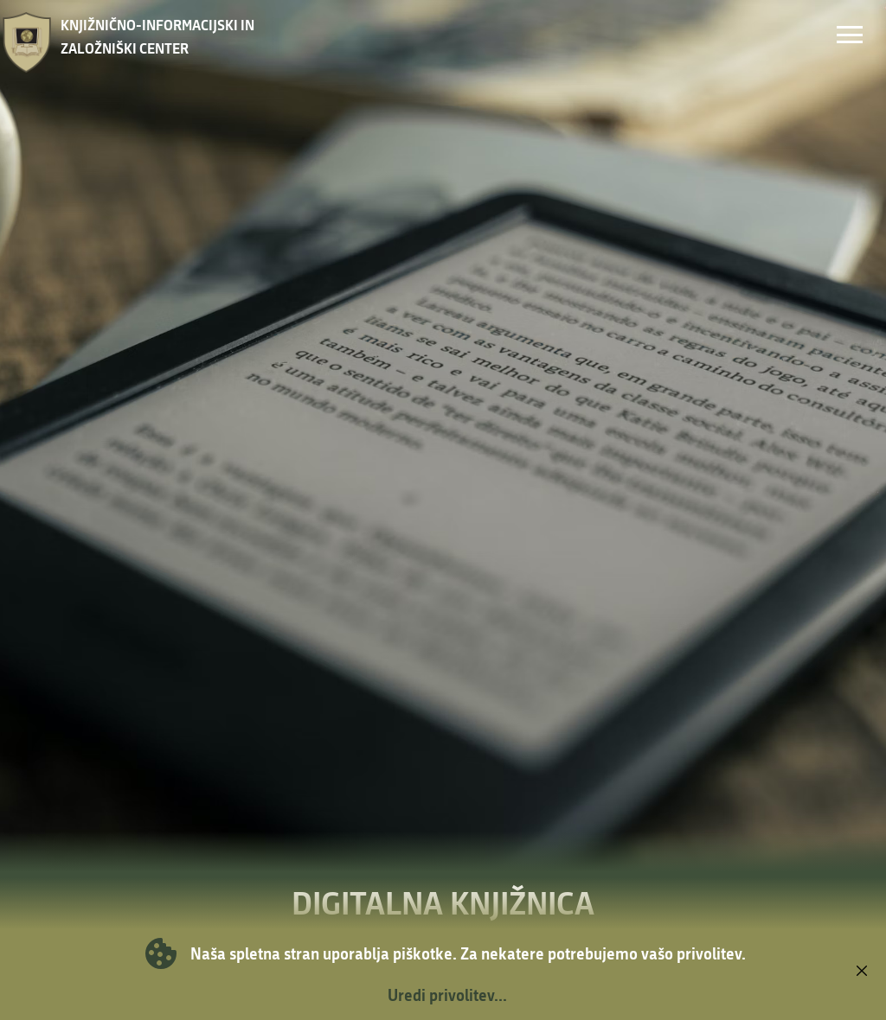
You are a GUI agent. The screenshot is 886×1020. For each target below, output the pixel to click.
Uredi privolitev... (447, 995)
